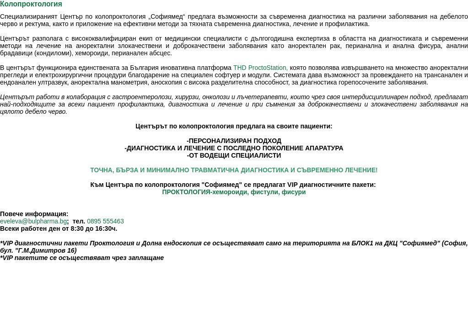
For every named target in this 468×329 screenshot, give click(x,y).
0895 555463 (105, 221)
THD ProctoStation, (260, 67)
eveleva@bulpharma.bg (33, 221)
